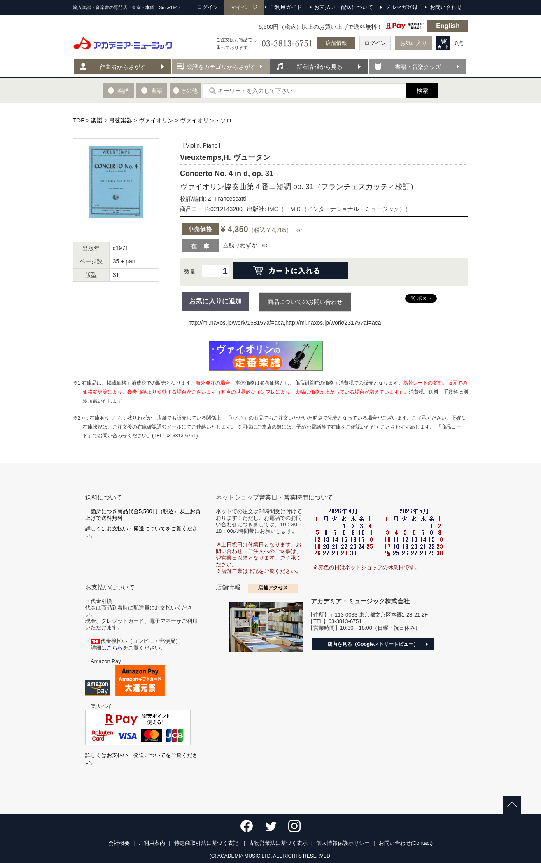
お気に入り (413, 43)
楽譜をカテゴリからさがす (221, 66)
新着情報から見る (319, 66)
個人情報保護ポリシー (343, 843)
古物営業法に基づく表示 (278, 843)
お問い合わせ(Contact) (406, 843)
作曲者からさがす (123, 66)
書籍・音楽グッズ (418, 66)
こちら (115, 648)
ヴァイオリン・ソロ (206, 120)
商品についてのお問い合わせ (305, 301)
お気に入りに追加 (215, 301)
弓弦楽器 (120, 120)
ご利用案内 (151, 843)
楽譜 (97, 120)
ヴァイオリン (156, 120)
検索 (422, 90)
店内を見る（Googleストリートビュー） (372, 644)
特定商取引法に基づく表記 (207, 843)
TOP (78, 120)
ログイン (375, 43)
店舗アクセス (273, 588)
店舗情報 (336, 43)
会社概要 (119, 843)
